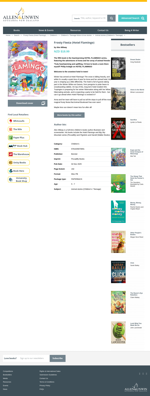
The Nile (17, 129)
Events (5, 386)
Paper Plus (18, 137)
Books (17, 30)
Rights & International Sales (50, 371)
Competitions (8, 371)
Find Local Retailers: (18, 114)
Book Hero (18, 170)
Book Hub (22, 145)
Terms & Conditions (47, 382)
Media (5, 378)
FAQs (42, 389)
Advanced (130, 18)
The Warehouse (21, 154)
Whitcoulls (18, 121)
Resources (75, 30)
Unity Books (19, 162)
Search (76, 18)
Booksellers (7, 375)
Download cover (24, 103)
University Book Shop (21, 179)
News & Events (46, 30)
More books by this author (69, 115)
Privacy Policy (45, 386)
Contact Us (103, 30)
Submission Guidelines (48, 375)
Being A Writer (132, 30)
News (5, 389)
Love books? (10, 358)
